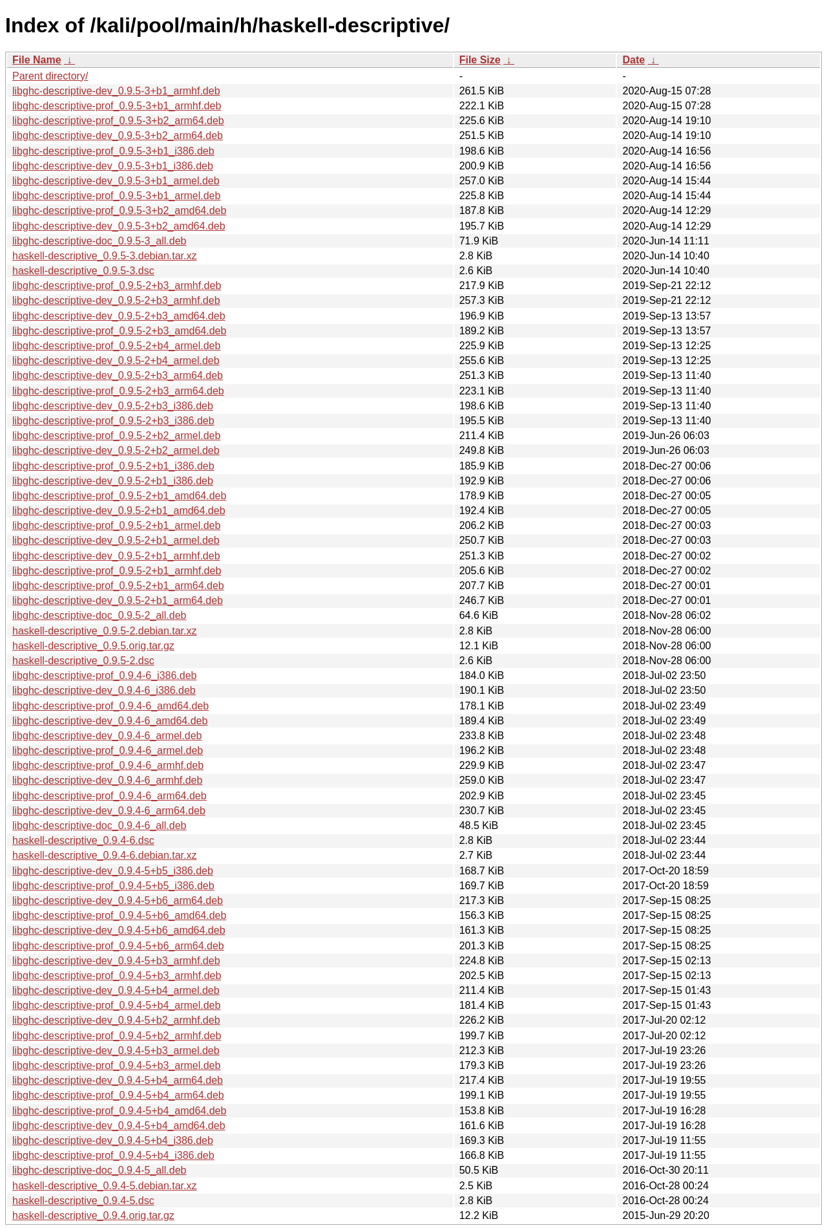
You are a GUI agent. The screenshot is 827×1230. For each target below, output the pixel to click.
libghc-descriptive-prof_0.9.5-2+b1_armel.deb (116, 525)
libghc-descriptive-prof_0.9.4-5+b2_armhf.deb (116, 1035)
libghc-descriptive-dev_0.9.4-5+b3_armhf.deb (116, 960)
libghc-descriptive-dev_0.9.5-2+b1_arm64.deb (117, 600)
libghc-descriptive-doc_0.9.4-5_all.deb (99, 1170)
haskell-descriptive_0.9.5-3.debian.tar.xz (104, 255)
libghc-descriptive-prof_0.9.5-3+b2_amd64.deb (119, 210)
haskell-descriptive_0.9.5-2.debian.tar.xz (104, 630)
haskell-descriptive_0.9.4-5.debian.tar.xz (104, 1185)
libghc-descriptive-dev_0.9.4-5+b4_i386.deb (112, 1140)
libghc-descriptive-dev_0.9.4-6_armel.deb (107, 735)
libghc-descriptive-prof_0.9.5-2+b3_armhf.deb (116, 285)
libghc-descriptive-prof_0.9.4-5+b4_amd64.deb (119, 1110)
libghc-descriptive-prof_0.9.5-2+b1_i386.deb (113, 465)
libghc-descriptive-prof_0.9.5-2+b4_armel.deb (116, 345)
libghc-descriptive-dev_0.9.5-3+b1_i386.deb (112, 165)
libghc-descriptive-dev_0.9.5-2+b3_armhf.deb (116, 300)
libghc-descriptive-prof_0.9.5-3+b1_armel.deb (116, 195)
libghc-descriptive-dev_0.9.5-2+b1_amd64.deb (118, 510)
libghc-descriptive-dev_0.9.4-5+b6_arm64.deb (117, 900)
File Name (36, 59)
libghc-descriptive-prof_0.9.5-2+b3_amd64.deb (119, 330)
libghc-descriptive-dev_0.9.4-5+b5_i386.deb (112, 870)
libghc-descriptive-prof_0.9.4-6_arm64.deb (109, 795)
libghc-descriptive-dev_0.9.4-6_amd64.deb (109, 720)
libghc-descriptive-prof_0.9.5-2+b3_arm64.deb (118, 390)
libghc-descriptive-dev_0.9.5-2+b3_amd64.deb (118, 315)
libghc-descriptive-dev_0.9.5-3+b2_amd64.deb (118, 226)
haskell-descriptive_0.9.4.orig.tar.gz (93, 1215)
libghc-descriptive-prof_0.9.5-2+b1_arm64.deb (118, 585)
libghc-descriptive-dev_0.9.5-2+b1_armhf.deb (116, 555)
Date (633, 59)
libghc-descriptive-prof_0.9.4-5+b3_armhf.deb (116, 975)
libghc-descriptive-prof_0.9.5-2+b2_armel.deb (116, 435)
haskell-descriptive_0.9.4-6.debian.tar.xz (104, 855)
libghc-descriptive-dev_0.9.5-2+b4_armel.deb (116, 360)
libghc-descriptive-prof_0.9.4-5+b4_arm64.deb (118, 1095)
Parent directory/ (50, 75)
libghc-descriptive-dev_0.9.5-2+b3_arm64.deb (117, 375)
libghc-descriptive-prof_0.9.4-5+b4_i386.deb (113, 1155)
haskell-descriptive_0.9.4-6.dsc (83, 840)
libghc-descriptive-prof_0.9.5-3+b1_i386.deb (113, 151)
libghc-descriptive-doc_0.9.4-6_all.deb (99, 825)
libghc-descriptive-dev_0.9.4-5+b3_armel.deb (116, 1050)
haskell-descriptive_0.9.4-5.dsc (83, 1200)
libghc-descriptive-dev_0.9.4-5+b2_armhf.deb (116, 1020)
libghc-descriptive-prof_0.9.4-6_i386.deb (104, 675)
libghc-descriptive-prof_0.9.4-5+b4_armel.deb (116, 1005)
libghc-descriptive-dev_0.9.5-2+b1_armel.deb (116, 540)
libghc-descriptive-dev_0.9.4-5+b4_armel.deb (116, 990)
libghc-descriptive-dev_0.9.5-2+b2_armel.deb (116, 450)
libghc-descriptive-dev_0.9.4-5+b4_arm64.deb (117, 1080)
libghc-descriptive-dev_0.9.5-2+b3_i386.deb (112, 405)
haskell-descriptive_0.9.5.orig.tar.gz (93, 645)
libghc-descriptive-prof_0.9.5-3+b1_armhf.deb (116, 105)
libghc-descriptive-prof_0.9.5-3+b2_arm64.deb (118, 120)
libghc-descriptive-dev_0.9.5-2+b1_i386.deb (112, 480)
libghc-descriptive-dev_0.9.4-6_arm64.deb (108, 810)
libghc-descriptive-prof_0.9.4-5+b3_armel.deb (116, 1065)
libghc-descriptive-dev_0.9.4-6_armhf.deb (107, 780)
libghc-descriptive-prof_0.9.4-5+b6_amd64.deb (119, 915)
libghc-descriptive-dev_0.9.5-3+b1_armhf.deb (116, 90)
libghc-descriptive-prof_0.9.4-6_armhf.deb (108, 765)
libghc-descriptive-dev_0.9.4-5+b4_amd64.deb (118, 1125)
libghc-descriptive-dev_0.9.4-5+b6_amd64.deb (118, 930)
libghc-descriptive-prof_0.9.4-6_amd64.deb (110, 705)
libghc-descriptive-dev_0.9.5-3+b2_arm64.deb (117, 135)
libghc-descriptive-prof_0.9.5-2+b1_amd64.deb (119, 495)
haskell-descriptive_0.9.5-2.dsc (83, 660)
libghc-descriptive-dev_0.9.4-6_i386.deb (104, 690)
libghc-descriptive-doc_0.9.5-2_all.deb (99, 615)
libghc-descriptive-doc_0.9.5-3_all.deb (99, 240)
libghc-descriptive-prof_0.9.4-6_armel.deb (107, 750)
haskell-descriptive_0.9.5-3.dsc (83, 270)
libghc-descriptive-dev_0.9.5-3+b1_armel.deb (116, 180)
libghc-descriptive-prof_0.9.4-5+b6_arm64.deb (118, 945)
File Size (480, 59)
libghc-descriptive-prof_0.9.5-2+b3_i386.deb (113, 420)
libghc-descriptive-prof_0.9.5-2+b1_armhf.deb (116, 570)
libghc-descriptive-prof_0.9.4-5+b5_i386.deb (113, 885)
